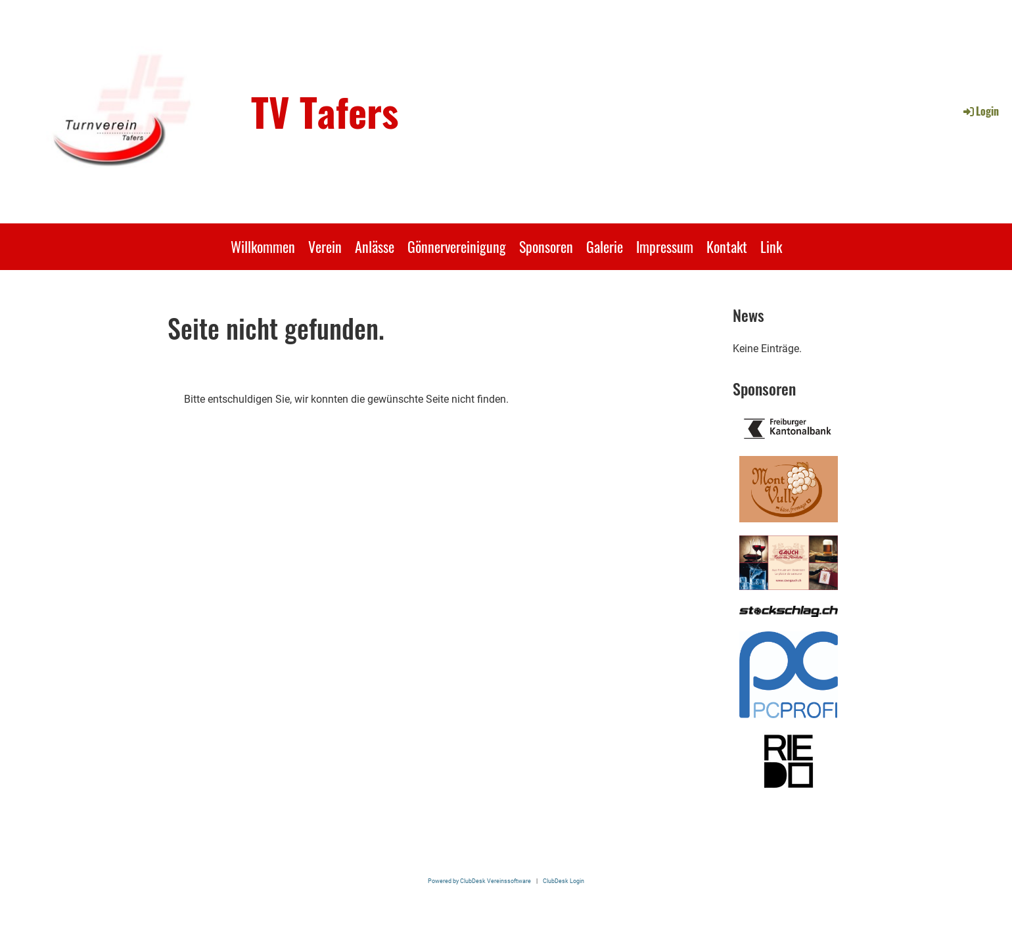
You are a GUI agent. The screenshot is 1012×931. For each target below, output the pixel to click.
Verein (325, 246)
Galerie (604, 246)
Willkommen (263, 246)
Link (771, 246)
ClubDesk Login (563, 880)
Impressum (664, 246)
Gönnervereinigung (456, 246)
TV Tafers (324, 111)
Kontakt (726, 246)
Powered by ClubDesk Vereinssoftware (479, 880)
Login (980, 111)
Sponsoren (546, 246)
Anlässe (374, 246)
